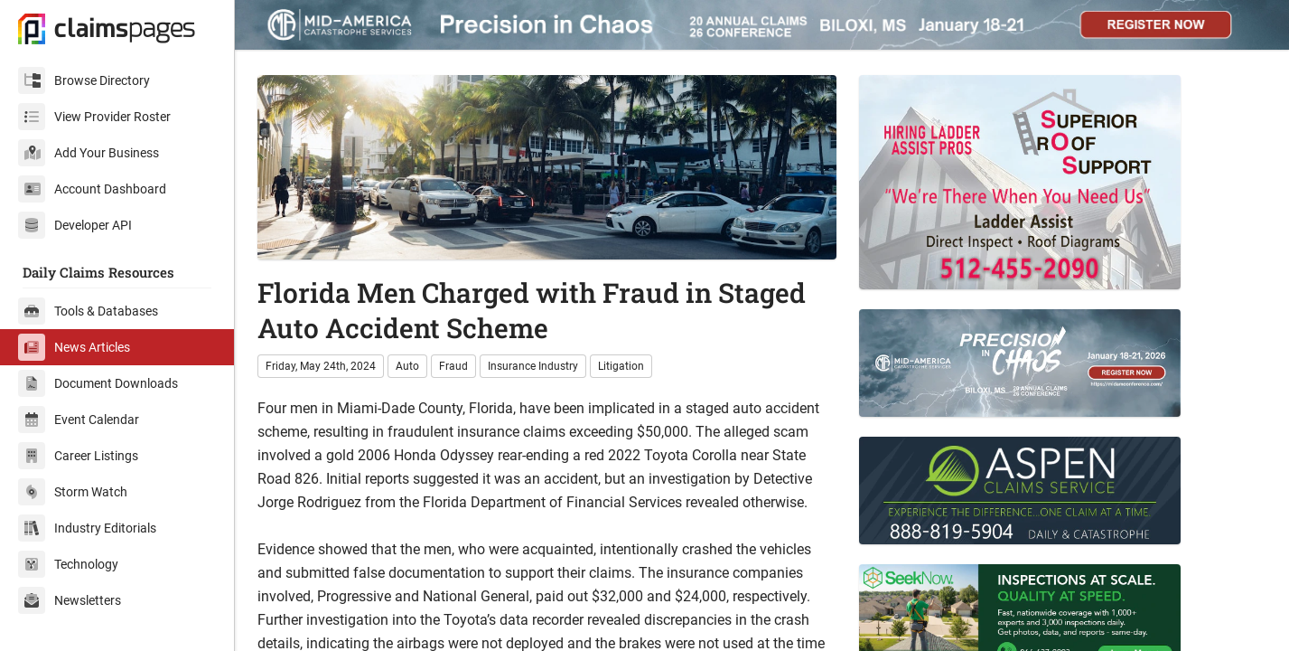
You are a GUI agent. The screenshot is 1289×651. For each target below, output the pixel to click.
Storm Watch (72, 491)
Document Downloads (98, 383)
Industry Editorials (87, 528)
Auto (407, 366)
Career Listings (78, 455)
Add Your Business (88, 152)
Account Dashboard (92, 189)
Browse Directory (84, 80)
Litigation (621, 366)
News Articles (74, 347)
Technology (68, 564)
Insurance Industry (533, 366)
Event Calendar (78, 419)
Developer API (75, 225)
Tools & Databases (88, 311)
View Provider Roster (94, 116)
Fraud (453, 366)
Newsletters (69, 600)
